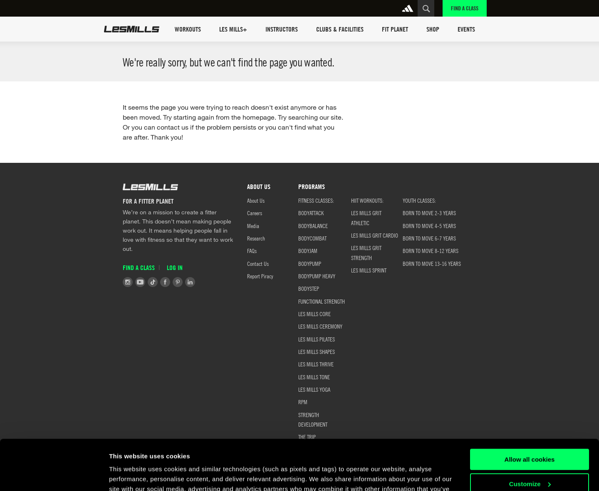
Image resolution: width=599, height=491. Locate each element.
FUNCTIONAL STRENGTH (321, 301)
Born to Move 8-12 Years (430, 250)
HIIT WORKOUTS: (367, 200)
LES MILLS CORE (314, 313)
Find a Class (464, 8)
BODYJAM (307, 250)
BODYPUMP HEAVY (316, 276)
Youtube (140, 282)
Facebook (165, 282)
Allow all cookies (530, 412)
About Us (256, 200)
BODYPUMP (309, 263)
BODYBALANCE (313, 225)
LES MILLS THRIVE (316, 364)
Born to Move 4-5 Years (429, 225)
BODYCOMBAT (312, 238)
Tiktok (153, 282)
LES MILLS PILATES (316, 339)
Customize (530, 436)
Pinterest (178, 282)
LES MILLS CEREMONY (320, 326)
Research (256, 238)
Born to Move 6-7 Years (429, 238)
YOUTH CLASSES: (419, 200)
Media (253, 225)
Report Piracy (260, 276)
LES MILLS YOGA (314, 389)
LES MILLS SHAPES (316, 351)
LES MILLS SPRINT (368, 270)
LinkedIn (190, 282)
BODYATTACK (311, 212)
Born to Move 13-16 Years (432, 263)
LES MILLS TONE (314, 377)
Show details (128, 474)
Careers (254, 212)
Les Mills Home (131, 29)
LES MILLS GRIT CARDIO (374, 235)
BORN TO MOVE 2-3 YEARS (429, 212)
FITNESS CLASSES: (316, 200)
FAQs (252, 250)
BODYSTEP (308, 288)
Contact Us (258, 263)
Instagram (128, 282)
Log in (175, 267)
